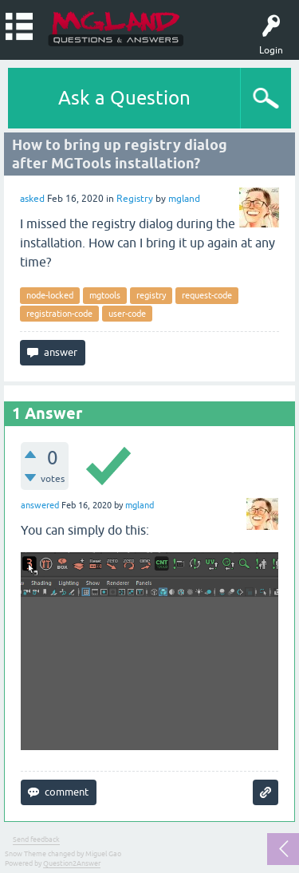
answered (40, 505)
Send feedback (36, 839)
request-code (207, 295)
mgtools (104, 295)
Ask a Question (124, 98)
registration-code (59, 313)
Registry (134, 198)
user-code (127, 313)
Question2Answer (71, 863)
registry (151, 295)
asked (32, 198)
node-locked (49, 295)
